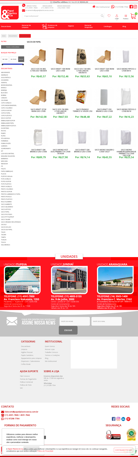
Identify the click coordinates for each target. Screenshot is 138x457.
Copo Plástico (6, 115)
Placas (3, 174)
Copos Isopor (6, 110)
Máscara (4, 161)
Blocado (4, 93)
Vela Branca (5, 245)
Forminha (4, 141)
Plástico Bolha (6, 176)
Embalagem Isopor (8, 121)
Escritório (5, 128)
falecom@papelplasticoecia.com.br (21, 411)
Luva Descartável (7, 154)
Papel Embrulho (7, 171)
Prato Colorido (7, 189)
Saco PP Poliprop (7, 217)
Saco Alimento (6, 204)
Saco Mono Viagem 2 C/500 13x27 (104, 151)
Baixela (3, 88)
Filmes (3, 133)
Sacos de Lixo (6, 227)
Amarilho (4, 75)
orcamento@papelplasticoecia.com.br (39, 10)
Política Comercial (26, 382)
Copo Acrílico (6, 103)
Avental (4, 83)
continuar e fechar (123, 450)
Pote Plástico (6, 184)
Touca (3, 242)
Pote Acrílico (6, 179)
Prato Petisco (6, 197)
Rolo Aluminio (6, 202)
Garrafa (4, 146)
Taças (3, 232)
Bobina (3, 95)
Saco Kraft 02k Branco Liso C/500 (82, 151)
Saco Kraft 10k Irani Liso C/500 (60, 70)
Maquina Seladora (8, 156)
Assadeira (4, 80)
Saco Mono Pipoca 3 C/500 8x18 (126, 110)
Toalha (3, 240)
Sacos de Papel (6, 230)
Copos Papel (5, 113)
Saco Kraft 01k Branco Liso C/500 (104, 110)
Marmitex (4, 159)
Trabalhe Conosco (51, 352)
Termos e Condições (52, 355)
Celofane (4, 100)
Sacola (3, 224)
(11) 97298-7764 (49, 385)
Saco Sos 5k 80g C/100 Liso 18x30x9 (38, 70)
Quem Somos (50, 346)
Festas (3, 131)
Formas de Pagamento (28, 379)
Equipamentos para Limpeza (31, 358)
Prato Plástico (6, 199)
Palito (3, 169)
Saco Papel (5, 212)
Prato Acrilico (6, 186)
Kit (2, 151)
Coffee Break (25, 364)
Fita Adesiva (5, 138)
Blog (46, 358)
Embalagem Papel (7, 123)
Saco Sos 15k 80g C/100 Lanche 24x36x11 (60, 111)
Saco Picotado (6, 214)
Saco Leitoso (6, 209)
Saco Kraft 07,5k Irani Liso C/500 (38, 110)
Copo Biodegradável (9, 105)
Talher (3, 235)
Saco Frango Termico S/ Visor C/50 (82, 110)
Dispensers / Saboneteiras (30, 361)
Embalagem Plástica (8, 126)
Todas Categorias (12, 47)
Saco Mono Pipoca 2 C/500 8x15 (126, 70)
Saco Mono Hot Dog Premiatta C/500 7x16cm (60, 152)
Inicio (4, 36)
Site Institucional (51, 361)
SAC (21, 388)
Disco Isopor (6, 118)
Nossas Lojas (50, 349)
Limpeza (24, 349)
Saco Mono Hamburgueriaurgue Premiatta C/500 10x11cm (126, 153)
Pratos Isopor (6, 192)
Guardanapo (6, 148)
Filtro (3, 136)
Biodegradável (6, 85)
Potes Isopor (6, 181)
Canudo (4, 98)
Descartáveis (6, 68)
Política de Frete (26, 385)
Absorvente (5, 72)
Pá (2, 166)
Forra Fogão (6, 143)
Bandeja (4, 90)
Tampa (3, 237)
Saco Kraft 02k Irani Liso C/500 (104, 70)
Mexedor (4, 164)
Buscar (21, 59)
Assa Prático (6, 77)
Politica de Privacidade (45, 451)
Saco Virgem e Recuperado (11, 222)
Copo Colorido (6, 108)
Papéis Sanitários (27, 355)
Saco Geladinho (7, 207)
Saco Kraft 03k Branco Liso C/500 (38, 151)
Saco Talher (5, 219)
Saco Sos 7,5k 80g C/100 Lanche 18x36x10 (82, 71)
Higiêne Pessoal (26, 352)
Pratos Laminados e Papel (10, 194)
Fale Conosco (25, 376)
